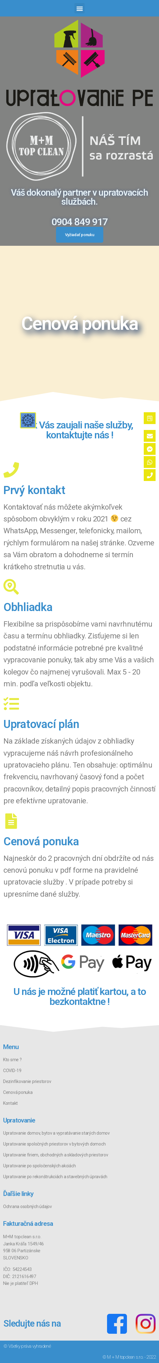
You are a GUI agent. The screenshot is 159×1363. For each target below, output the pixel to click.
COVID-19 (12, 1070)
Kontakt (10, 1103)
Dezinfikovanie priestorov (27, 1081)
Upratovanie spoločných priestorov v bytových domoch (54, 1143)
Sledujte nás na (32, 1323)
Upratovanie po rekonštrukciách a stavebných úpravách (55, 1176)
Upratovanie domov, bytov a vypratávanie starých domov (56, 1133)
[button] (79, 8)
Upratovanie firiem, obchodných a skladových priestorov (55, 1154)
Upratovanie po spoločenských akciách (39, 1165)
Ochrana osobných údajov (27, 1206)
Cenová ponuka (18, 1092)
